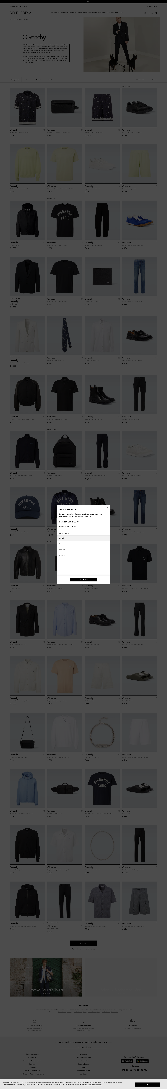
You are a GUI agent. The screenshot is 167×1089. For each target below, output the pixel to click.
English (61, 538)
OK (147, 1084)
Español (62, 549)
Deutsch (62, 544)
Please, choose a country (83, 526)
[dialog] (83, 1084)
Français (62, 555)
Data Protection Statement (93, 1084)
